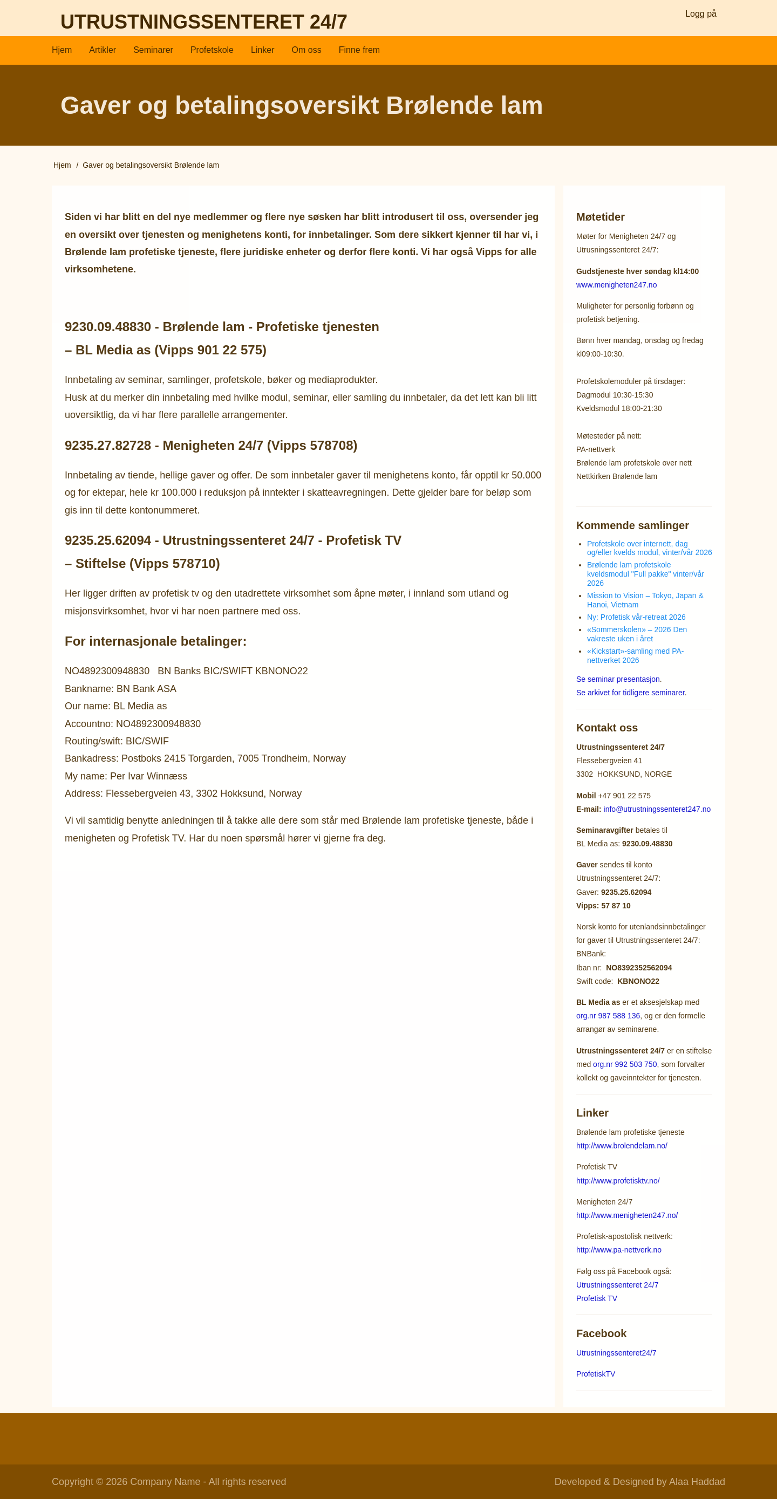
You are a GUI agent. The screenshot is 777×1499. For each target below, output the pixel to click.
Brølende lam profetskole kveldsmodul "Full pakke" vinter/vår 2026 (645, 573)
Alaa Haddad (697, 1481)
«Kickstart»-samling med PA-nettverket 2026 (635, 655)
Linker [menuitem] (263, 49)
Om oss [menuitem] (307, 49)
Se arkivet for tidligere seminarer (630, 692)
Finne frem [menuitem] (359, 49)
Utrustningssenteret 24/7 (203, 22)
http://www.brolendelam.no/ (621, 1145)
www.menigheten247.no (616, 284)
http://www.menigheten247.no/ (627, 1214)
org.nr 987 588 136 (608, 1015)
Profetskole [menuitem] (212, 49)
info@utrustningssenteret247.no (657, 808)
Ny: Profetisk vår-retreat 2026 (636, 616)
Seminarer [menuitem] (153, 49)
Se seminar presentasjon (618, 678)
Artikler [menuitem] (102, 49)
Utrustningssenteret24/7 (616, 1353)
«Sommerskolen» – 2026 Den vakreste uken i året (637, 633)
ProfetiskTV (595, 1374)
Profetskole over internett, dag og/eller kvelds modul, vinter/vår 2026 (649, 548)
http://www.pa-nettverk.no (619, 1249)
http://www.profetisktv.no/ (618, 1180)
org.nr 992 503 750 (625, 1063)
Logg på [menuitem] (701, 13)
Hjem (62, 165)
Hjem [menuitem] (62, 49)
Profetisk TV (596, 1297)
